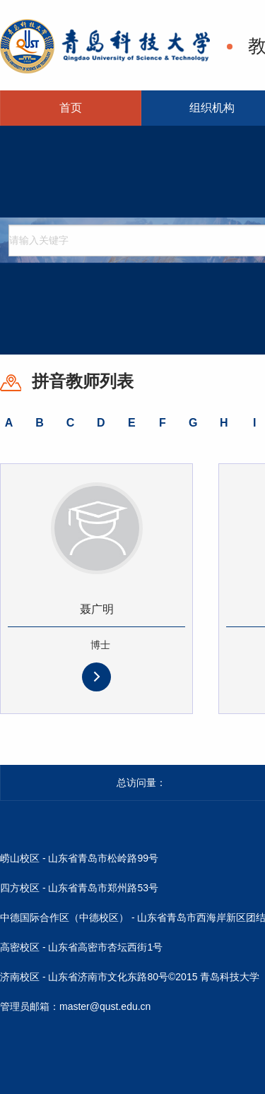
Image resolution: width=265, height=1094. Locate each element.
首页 (70, 108)
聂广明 (97, 609)
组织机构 (212, 108)
